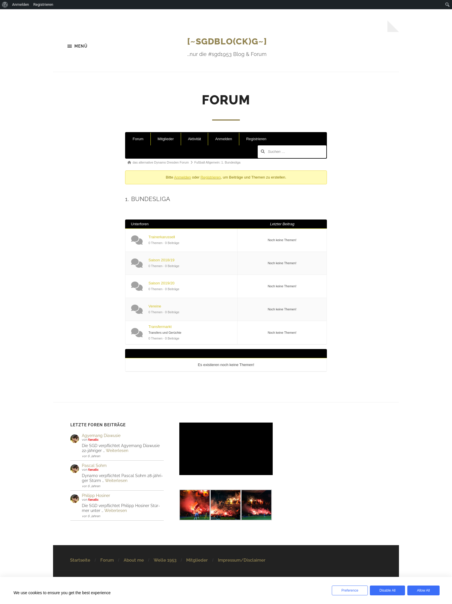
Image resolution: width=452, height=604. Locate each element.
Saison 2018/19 (161, 260)
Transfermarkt (160, 327)
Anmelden (223, 139)
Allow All (422, 590)
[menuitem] (5, 4)
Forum (138, 139)
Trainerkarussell (161, 237)
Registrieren (256, 139)
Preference (349, 590)
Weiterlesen (117, 451)
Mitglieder (166, 139)
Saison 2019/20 (161, 284)
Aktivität (194, 139)
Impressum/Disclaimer (241, 560)
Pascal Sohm (94, 466)
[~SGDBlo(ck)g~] (227, 41)
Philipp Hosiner (96, 496)
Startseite (80, 560)
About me (134, 560)
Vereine (154, 307)
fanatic (93, 440)
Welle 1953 (165, 560)
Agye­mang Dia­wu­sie (101, 436)
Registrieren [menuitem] (43, 4)
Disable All (386, 590)
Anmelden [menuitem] (20, 4)
